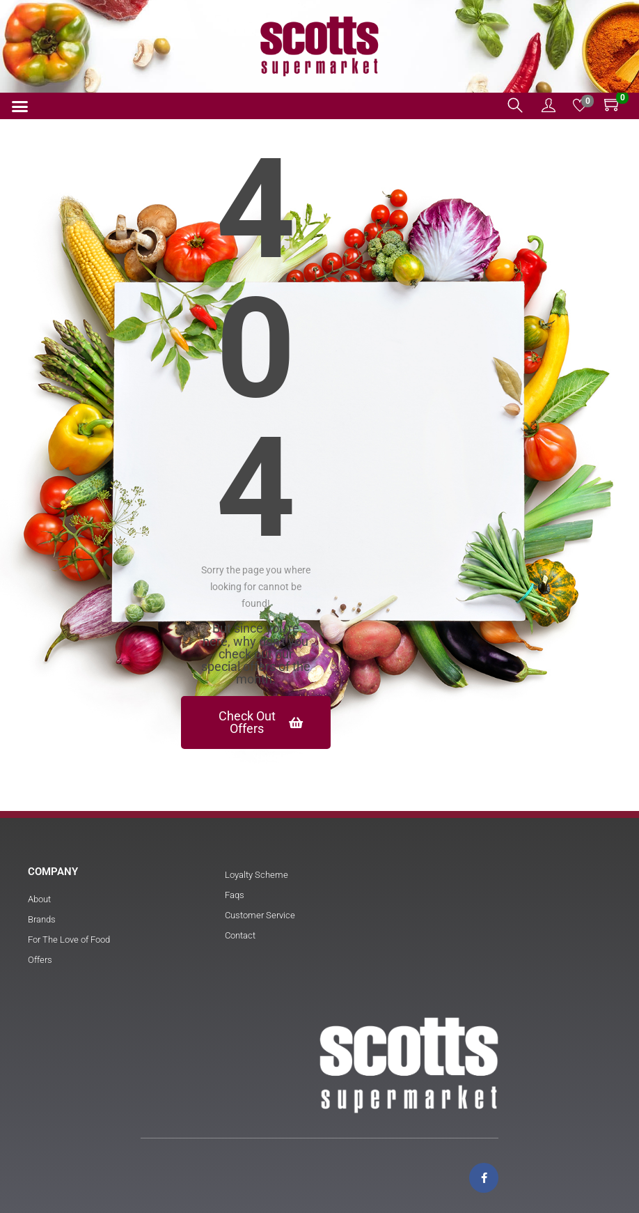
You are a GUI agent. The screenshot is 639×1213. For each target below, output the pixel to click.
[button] (20, 106)
